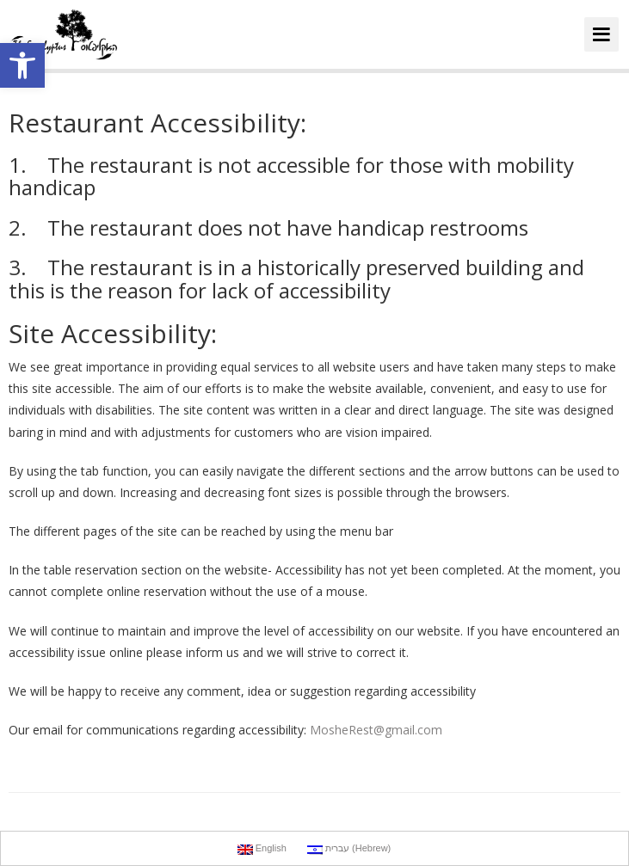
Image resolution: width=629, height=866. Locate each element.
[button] (22, 65)
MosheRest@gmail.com (376, 730)
